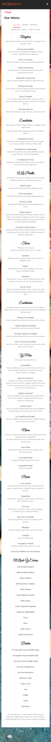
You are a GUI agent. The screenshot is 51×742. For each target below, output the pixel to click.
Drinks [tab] (25, 25)
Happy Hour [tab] (34, 30)
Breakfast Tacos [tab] (19, 30)
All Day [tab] (16, 25)
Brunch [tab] (34, 25)
